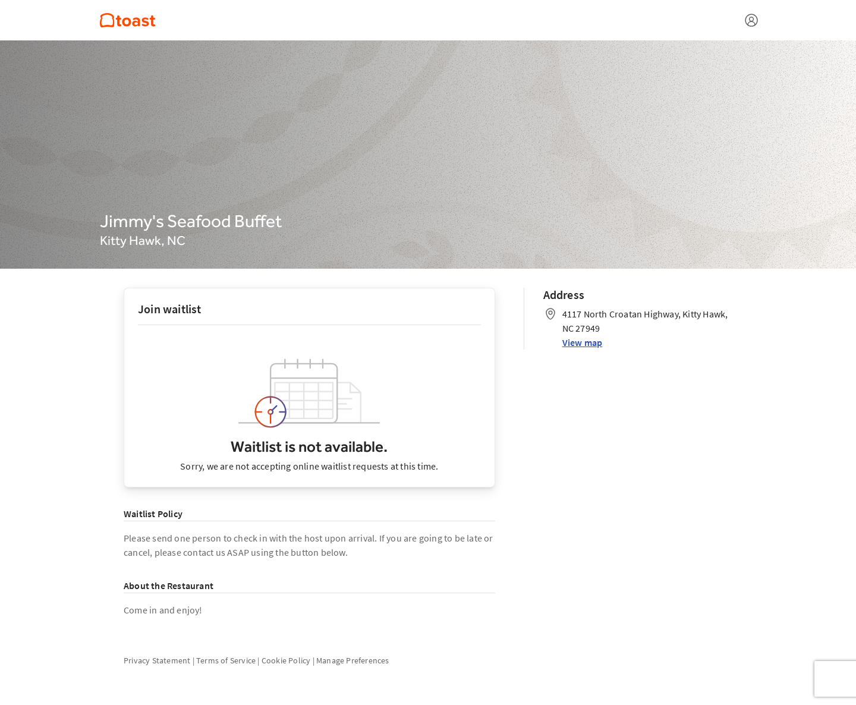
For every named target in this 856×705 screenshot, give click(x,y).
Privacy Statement (157, 660)
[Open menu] (751, 20)
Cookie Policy (286, 660)
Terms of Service (226, 660)
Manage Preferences (352, 660)
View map (582, 342)
